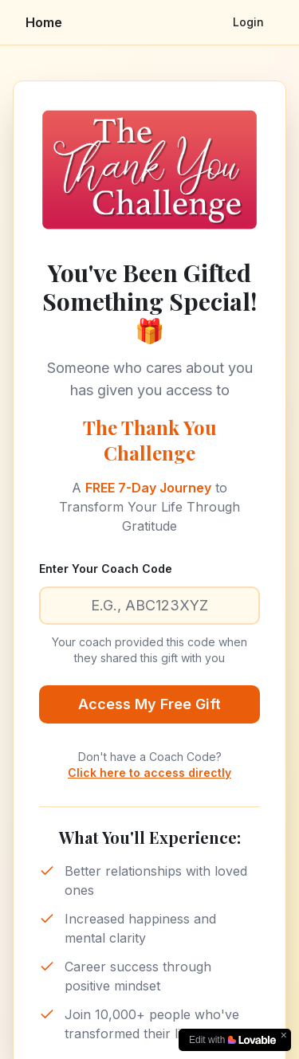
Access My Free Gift (149, 704)
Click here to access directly (149, 772)
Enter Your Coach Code (105, 568)
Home (44, 22)
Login (248, 22)
